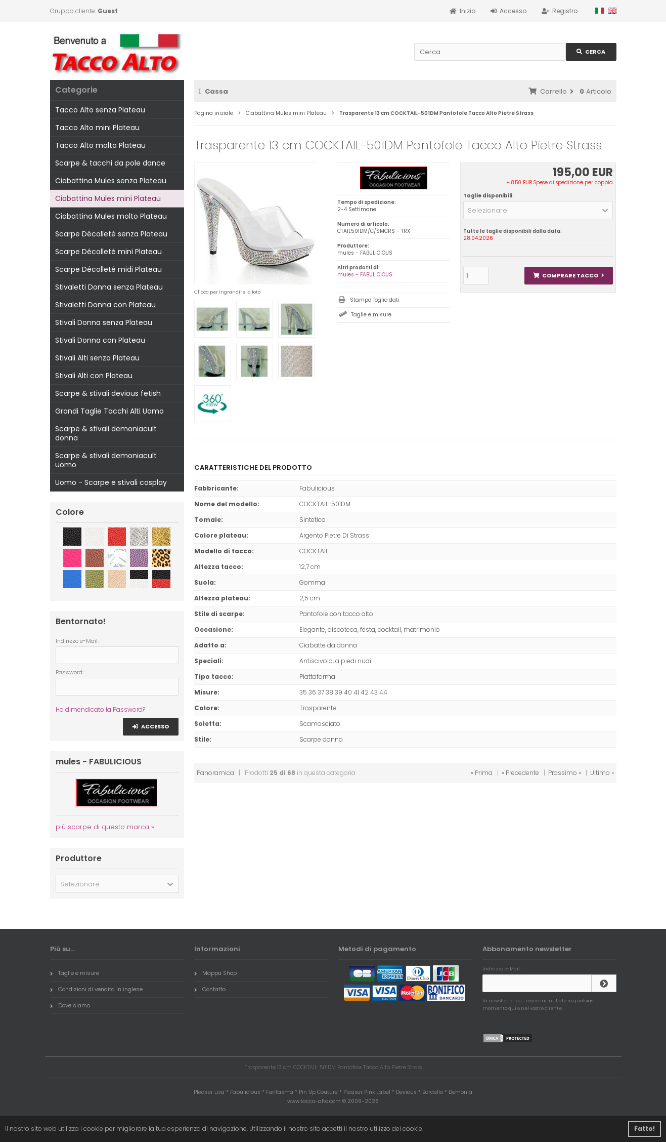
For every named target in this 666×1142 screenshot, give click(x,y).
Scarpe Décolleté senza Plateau (111, 234)
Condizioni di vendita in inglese (96, 989)
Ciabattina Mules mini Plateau (108, 198)
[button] (538, 210)
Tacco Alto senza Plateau (100, 110)
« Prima (482, 772)
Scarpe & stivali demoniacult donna (106, 433)
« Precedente (520, 772)
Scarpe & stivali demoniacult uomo (106, 460)
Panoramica (215, 772)
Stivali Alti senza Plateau (97, 358)
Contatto (210, 989)
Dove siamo (70, 1005)
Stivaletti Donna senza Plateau (109, 287)
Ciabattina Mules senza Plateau (110, 181)
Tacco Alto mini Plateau (97, 128)
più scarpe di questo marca (102, 827)
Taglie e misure (371, 314)
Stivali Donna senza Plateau (103, 322)
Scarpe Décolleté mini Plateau (108, 252)
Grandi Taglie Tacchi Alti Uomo (109, 411)
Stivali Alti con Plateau (93, 376)
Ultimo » (602, 772)
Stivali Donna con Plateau (100, 340)
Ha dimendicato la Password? (100, 709)
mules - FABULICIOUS (364, 274)
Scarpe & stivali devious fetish (108, 393)
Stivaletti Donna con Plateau (105, 305)
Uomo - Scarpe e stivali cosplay (111, 482)
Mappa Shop (215, 973)
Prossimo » (564, 772)
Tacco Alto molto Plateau (100, 145)
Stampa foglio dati (374, 300)
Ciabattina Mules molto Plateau (111, 216)
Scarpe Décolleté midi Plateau (108, 269)
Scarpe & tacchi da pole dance (110, 163)
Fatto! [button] (644, 1128)
